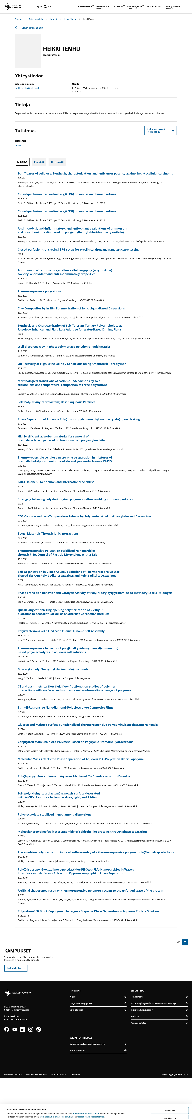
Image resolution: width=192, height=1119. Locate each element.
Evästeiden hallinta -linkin (86, 1100)
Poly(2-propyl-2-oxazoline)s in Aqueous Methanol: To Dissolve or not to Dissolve (74, 776)
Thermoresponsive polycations (39, 291)
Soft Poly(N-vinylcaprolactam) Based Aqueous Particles (56, 402)
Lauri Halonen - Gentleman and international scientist (56, 482)
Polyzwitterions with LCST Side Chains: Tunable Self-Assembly (61, 631)
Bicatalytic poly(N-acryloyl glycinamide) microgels (53, 669)
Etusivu (18, 19)
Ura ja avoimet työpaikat (98, 1044)
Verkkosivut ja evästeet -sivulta (56, 1103)
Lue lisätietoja (14, 1110)
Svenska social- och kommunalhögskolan (100, 991)
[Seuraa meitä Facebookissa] (6, 1070)
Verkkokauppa (98, 1050)
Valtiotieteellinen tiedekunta (100, 984)
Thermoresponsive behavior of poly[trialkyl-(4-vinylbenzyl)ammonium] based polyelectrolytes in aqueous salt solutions (68, 650)
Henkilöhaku (70, 19)
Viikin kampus (139, 952)
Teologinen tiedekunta (100, 978)
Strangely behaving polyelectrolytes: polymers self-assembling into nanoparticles (75, 499)
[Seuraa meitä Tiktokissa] (38, 1070)
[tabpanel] (96, 546)
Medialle (159, 1057)
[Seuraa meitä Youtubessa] (14, 1070)
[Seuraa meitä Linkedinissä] (22, 1070)
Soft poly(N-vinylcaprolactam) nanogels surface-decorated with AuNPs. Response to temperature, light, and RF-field (59, 795)
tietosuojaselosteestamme (90, 1103)
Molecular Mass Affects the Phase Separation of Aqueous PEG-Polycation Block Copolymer (81, 759)
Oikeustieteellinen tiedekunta (100, 971)
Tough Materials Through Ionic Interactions (48, 533)
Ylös (179, 942)
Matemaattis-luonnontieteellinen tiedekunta (100, 1009)
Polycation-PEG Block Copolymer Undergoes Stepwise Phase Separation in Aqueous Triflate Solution (88, 911)
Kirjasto (98, 1037)
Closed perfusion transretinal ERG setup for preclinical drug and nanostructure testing (78, 249)
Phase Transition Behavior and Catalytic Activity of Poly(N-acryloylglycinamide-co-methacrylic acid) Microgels (95, 593)
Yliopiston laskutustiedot (159, 1050)
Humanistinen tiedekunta (100, 958)
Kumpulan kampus (82, 1003)
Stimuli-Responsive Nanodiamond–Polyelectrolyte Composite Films (65, 707)
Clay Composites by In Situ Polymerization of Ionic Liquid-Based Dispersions (71, 308)
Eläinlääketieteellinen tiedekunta (160, 965)
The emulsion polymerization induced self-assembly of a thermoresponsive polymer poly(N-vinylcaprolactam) (95, 852)
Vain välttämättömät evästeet (169, 1112)
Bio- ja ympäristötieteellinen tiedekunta (160, 958)
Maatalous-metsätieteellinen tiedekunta (160, 978)
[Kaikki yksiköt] (15, 968)
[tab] (22, 162)
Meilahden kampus (142, 990)
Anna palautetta (159, 1063)
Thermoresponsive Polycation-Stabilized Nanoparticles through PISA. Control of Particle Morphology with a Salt (57, 552)
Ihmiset (53, 19)
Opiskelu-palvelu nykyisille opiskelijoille (98, 1084)
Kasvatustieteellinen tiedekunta (100, 965)
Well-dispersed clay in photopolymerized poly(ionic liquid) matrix (64, 346)
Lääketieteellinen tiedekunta (160, 996)
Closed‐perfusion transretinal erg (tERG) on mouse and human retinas (67, 194)
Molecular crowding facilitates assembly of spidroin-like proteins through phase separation (82, 832)
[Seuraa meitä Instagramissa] (30, 1070)
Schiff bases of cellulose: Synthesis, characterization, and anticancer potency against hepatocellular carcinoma (95, 173)
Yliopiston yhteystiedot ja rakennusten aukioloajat (159, 1044)
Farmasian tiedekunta (160, 971)
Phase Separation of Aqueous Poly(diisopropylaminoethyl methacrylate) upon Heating (79, 419)
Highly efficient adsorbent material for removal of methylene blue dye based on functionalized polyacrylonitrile (61, 438)
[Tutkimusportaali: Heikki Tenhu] (160, 130)
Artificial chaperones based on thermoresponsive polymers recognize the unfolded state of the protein (90, 890)
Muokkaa (170, 1105)
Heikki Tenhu (89, 19)
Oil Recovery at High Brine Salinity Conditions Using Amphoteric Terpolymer (72, 364)
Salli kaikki (170, 1097)
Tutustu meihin (36, 19)
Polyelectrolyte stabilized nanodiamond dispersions (54, 814)
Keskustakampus (81, 952)
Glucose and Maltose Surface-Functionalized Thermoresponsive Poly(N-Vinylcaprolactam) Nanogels (88, 725)
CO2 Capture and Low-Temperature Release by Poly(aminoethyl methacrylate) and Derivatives (84, 516)
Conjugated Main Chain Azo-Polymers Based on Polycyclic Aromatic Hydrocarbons (75, 742)
